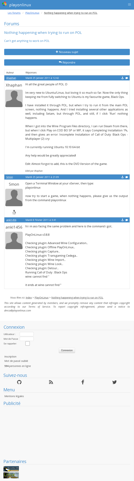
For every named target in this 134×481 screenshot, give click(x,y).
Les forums (14, 12)
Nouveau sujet (67, 52)
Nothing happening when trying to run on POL (77, 297)
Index (29, 297)
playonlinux (16, 4)
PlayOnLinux (32, 12)
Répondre (67, 62)
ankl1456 (11, 220)
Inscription (10, 356)
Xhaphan (11, 78)
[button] (129, 4)
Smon (9, 177)
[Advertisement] (66, 432)
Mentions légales (14, 396)
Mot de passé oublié (16, 361)
